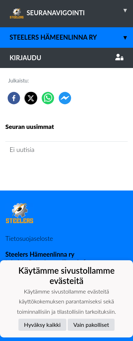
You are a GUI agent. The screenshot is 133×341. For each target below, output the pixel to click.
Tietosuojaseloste (29, 238)
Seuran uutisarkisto (37, 169)
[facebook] (13, 98)
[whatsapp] (47, 98)
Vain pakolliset (91, 324)
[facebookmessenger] (65, 98)
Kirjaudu (66, 58)
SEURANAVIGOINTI (71, 10)
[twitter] (30, 98)
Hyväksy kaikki (42, 324)
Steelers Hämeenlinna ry (71, 37)
